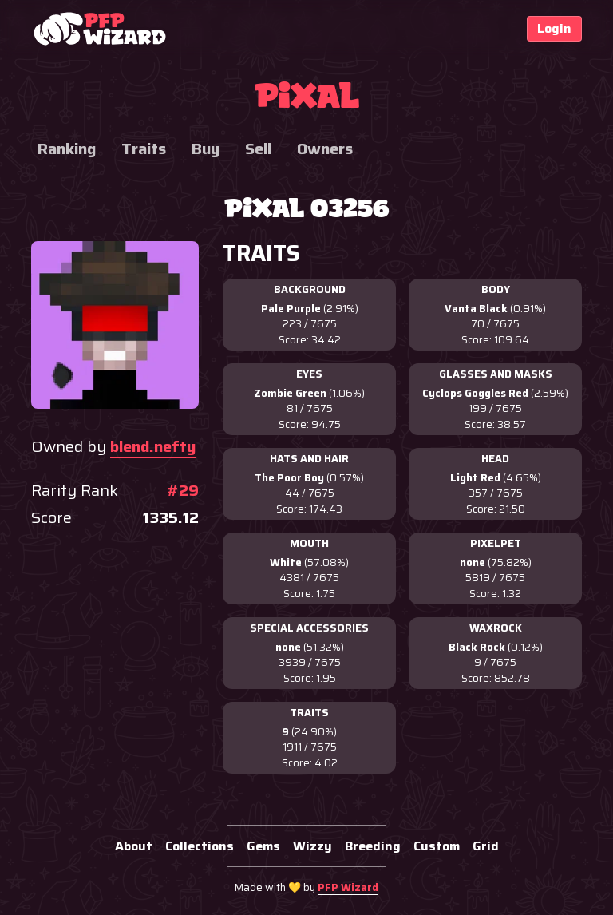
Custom (436, 846)
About (133, 846)
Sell (258, 148)
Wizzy (312, 846)
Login (554, 28)
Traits (143, 148)
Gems (263, 846)
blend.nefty (153, 446)
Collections (199, 846)
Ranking (67, 148)
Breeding (373, 846)
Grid (486, 846)
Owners (325, 148)
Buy (205, 148)
